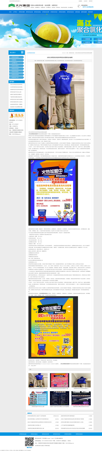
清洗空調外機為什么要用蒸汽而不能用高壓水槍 (38, 419)
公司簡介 (15, 12)
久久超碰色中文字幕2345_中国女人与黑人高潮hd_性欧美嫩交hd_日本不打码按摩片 (15, 450)
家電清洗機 (22, 12)
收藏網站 (80, 1)
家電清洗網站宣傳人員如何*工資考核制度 (19, 101)
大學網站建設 (47, 445)
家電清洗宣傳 (45, 12)
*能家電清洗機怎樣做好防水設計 (17, 96)
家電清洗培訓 (54, 12)
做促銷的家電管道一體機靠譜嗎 (17, 104)
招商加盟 (77, 12)
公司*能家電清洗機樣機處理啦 (67, 425)
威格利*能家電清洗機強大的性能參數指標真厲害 (21, 94)
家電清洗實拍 (62, 12)
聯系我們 (90, 1)
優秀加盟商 (84, 12)
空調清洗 (14, 60)
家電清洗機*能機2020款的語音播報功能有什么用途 (72, 422)
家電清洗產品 (37, 12)
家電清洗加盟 (39, 60)
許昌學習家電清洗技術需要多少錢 (17, 87)
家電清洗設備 (29, 12)
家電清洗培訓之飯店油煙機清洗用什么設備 (19, 99)
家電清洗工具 (15, 77)
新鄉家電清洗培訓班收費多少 (16, 89)
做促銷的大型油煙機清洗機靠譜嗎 (17, 106)
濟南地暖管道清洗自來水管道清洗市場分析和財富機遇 (73, 428)
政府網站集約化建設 (39, 445)
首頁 (10, 12)
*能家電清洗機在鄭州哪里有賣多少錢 (36, 428)
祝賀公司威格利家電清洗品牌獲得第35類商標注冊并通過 (39, 423)
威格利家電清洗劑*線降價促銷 (67, 415)
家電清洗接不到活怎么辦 (15, 92)
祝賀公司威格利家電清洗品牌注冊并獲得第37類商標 (72, 419)
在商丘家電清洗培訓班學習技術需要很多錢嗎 (20, 84)
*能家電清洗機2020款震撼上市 (34, 425)
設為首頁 (85, 1)
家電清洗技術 (70, 12)
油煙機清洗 (14, 63)
